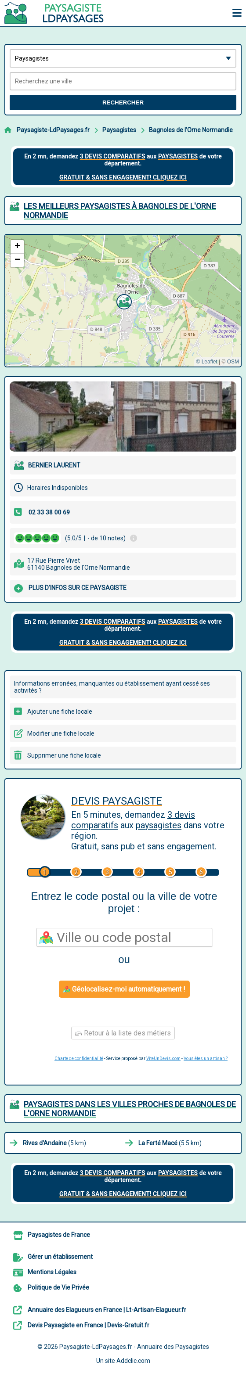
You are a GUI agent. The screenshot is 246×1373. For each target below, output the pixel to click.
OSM (233, 362)
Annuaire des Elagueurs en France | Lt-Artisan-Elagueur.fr (107, 1309)
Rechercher (123, 102)
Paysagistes (119, 129)
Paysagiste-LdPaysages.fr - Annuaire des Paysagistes (134, 1346)
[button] (123, 300)
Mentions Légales (52, 1272)
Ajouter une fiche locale (59, 711)
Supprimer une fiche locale (64, 755)
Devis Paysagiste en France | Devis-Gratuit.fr (88, 1325)
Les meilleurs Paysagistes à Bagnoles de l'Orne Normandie (120, 210)
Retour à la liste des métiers (123, 1033)
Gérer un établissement (60, 1256)
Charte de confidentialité (78, 1058)
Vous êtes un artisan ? (206, 1058)
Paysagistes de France (59, 1234)
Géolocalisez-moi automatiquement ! (124, 989)
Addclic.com (133, 1360)
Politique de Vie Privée (58, 1287)
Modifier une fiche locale (60, 733)
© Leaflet (206, 362)
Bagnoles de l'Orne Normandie (191, 129)
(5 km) (54, 1143)
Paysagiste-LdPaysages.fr (53, 129)
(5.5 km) (170, 1143)
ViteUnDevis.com (163, 1058)
